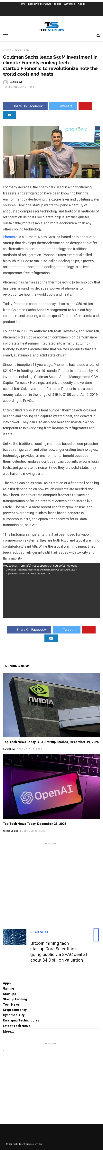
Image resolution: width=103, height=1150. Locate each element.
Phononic (10, 237)
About (81, 4)
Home (22, 4)
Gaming (8, 988)
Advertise (69, 4)
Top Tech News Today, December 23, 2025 (34, 824)
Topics (57, 4)
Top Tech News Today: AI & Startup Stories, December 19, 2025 (51, 742)
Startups (9, 994)
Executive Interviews (39, 4)
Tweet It (63, 106)
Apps (7, 983)
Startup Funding (15, 999)
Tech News (11, 1004)
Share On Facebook (25, 106)
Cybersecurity (13, 1015)
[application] (51, 590)
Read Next (39, 932)
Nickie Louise (10, 831)
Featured (22, 50)
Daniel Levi (9, 749)
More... (8, 1031)
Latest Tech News (16, 1026)
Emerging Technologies (21, 1020)
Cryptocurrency (15, 1010)
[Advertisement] (51, 881)
